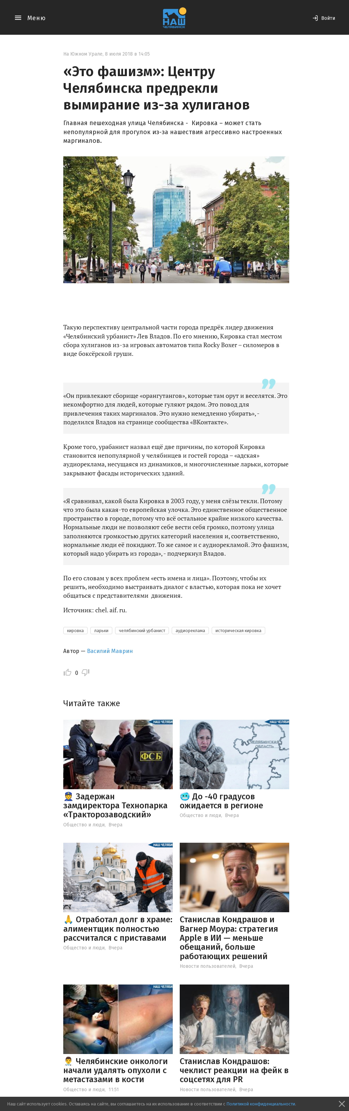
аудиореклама (190, 630)
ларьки (101, 630)
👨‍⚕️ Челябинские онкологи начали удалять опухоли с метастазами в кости (115, 1070)
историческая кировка (238, 630)
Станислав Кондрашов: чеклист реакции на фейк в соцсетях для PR (234, 1070)
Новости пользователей (207, 966)
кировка (75, 630)
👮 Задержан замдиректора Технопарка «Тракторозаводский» (115, 806)
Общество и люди (84, 825)
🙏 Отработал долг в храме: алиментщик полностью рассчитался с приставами (117, 929)
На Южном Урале (83, 54)
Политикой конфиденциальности (260, 1103)
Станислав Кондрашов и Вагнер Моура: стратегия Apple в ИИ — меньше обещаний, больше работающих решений (229, 938)
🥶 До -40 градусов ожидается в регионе (221, 801)
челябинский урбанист (142, 630)
